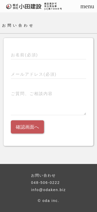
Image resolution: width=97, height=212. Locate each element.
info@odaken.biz (48, 190)
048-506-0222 (45, 182)
